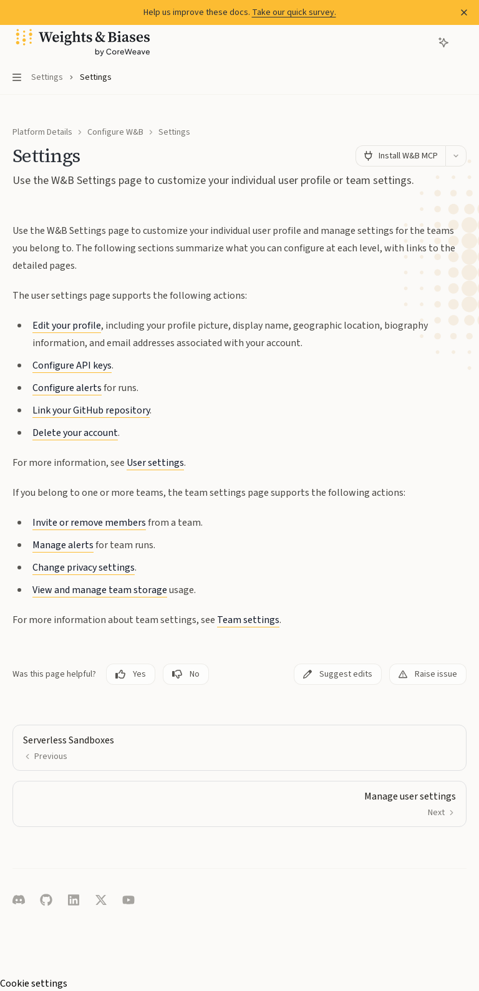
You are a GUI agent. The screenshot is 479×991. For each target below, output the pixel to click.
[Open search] (420, 42)
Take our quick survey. (294, 12)
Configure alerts (67, 388)
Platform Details (42, 132)
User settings (155, 463)
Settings (174, 132)
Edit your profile (66, 325)
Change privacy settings (83, 567)
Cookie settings (33, 983)
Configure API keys (72, 365)
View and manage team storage (99, 590)
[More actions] (463, 42)
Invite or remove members (89, 522)
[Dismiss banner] (464, 12)
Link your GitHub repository (91, 410)
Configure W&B (115, 132)
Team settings (248, 620)
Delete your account (75, 433)
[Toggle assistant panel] (443, 42)
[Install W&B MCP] (400, 156)
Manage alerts (63, 545)
